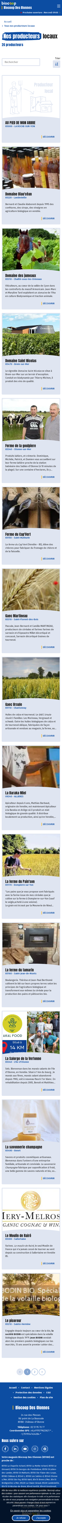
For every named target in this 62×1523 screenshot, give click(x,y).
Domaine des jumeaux (20, 276)
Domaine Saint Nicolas (20, 361)
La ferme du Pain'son (20, 881)
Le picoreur (13, 1321)
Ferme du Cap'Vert (18, 534)
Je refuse (21, 1518)
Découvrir (49, 136)
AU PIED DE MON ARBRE (20, 123)
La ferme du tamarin (19, 970)
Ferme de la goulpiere (20, 446)
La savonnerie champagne (23, 1147)
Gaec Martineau (16, 616)
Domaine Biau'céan (18, 194)
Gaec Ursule (13, 704)
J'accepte (41, 1518)
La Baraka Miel (15, 793)
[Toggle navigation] (58, 7)
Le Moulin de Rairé (18, 1236)
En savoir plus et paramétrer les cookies (30, 1510)
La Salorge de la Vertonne (23, 1059)
